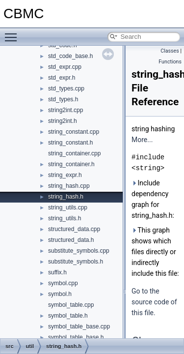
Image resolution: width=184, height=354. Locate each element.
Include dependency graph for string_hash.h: (152, 199)
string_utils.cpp (67, 207)
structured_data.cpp (74, 229)
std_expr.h (61, 77)
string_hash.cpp (69, 185)
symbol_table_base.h (76, 337)
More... (142, 140)
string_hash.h (65, 196)
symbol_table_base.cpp (79, 326)
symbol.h (60, 294)
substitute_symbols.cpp (78, 250)
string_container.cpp (74, 153)
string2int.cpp (65, 110)
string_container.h (71, 164)
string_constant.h (70, 142)
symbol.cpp (63, 283)
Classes (169, 51)
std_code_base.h (70, 56)
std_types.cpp (66, 88)
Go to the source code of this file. (154, 302)
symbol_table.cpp (71, 304)
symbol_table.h (68, 315)
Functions (170, 62)
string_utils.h (64, 218)
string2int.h (62, 121)
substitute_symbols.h (75, 261)
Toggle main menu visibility (13, 33)
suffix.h (57, 272)
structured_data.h (71, 239)
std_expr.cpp (64, 66)
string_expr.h (65, 175)
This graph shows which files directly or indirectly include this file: (155, 251)
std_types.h (63, 99)
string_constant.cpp (73, 131)
